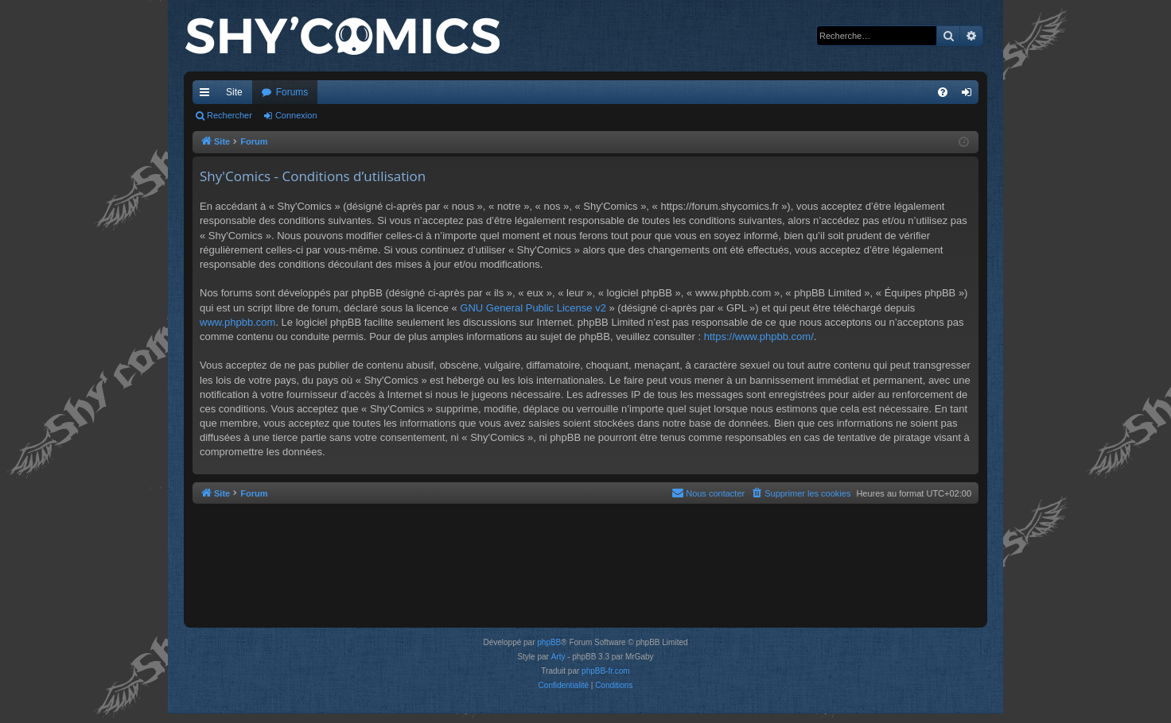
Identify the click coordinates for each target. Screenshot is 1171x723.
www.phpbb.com (237, 322)
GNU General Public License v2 (533, 308)
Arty (558, 656)
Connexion (296, 115)
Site (234, 92)
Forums (292, 92)
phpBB (549, 642)
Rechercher (229, 115)
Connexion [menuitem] (970, 95)
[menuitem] (943, 92)
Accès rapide (207, 95)
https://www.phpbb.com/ (759, 336)
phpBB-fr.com (606, 671)
